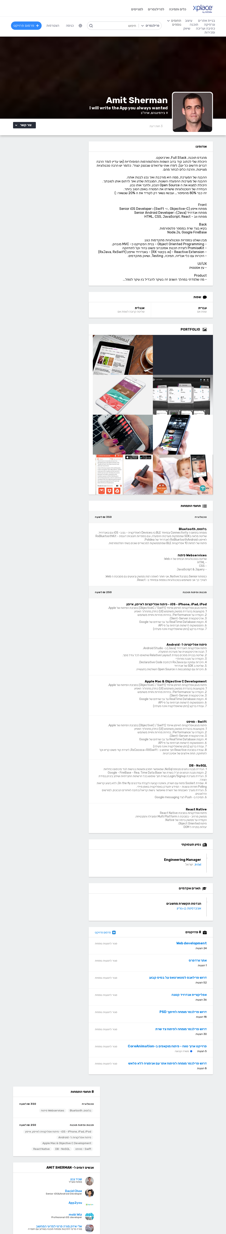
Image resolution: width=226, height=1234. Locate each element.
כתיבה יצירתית (48, 1175)
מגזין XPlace (137, 1111)
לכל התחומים (48, 1199)
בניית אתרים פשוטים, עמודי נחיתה (194, 1156)
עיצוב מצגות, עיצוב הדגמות (127, 1187)
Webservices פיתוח (42, 168)
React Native (32, 209)
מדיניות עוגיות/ (62, 1222)
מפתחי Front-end (83, 1163)
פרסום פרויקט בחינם (82, 1111)
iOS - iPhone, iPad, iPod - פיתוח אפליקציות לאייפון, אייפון (51, 191)
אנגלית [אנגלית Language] (145, 315)
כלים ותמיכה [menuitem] (177, 9)
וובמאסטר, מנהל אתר (202, 1194)
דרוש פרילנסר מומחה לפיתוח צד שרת (184, 1036)
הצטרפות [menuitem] (53, 25)
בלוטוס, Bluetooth (70, 168)
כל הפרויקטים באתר (44, 1111)
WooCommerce (205, 1187)
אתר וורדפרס (201, 967)
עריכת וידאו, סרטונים (132, 1194)
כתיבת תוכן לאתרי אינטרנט (40, 1169)
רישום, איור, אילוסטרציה (130, 1181)
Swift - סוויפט (73, 209)
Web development (195, 950)
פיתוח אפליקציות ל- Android (65, 197)
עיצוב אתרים (137, 1163)
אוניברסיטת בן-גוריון (193, 915)
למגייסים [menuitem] (137, 9)
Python (90, 1200)
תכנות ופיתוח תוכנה (72, 182)
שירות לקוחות (137, 1129)
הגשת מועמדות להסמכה (41, 1129)
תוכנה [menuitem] (193, 24)
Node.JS (89, 1206)
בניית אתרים (208, 1150)
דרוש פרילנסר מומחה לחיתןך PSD (186, 1018)
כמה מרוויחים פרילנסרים (130, 1117)
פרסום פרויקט (113, 939)
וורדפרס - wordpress (201, 1169)
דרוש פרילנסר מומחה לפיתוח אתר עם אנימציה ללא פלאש (171, 1070)
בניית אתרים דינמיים (204, 1163)
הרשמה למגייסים (85, 1105)
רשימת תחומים (136, 1105)
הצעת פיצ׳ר (138, 1123)
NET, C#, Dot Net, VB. (79, 1181)
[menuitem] (80, 25)
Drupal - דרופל (206, 1200)
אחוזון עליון (89, 1123)
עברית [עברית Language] (206, 315)
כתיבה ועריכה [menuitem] (205, 28)
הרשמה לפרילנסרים (44, 1105)
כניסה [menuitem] (70, 25)
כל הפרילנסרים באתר (82, 1117)
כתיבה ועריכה (48, 1150)
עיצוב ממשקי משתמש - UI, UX (125, 1200)
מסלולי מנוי (50, 1117)
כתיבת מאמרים (47, 1181)
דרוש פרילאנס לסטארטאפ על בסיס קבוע (181, 984)
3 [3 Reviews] (159, 129)
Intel (201, 871)
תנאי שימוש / (79, 1222)
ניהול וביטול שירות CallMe (40, 1123)
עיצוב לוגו (139, 1156)
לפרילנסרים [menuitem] (155, 9)
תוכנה (92, 1150)
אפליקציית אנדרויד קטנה (192, 1001)
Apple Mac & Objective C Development (57, 203)
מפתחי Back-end (83, 1156)
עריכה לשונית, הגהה (44, 1187)
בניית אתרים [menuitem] (206, 21)
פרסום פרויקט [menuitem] (27, 25)
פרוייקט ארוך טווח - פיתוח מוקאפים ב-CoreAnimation (171, 1053)
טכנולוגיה (78, 161)
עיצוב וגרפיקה (136, 1150)
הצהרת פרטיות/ (43, 1222)
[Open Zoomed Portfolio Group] (208, 336)
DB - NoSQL (53, 209)
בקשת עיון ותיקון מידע (22, 1222)
